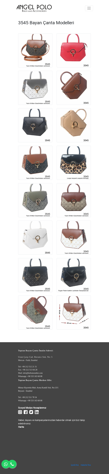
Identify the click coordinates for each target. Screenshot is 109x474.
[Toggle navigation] (89, 8)
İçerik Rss (75, 465)
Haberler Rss (86, 465)
